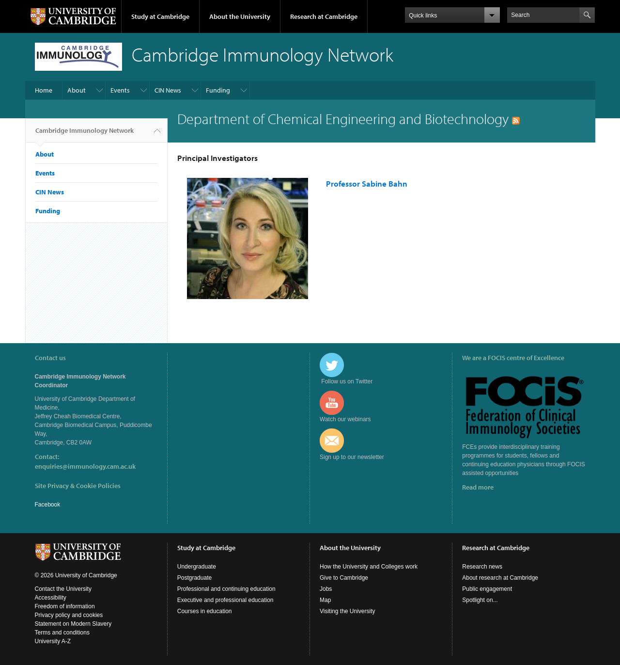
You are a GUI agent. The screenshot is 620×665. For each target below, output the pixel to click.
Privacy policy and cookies (69, 615)
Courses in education (204, 611)
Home (43, 90)
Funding (218, 90)
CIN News (168, 90)
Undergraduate (196, 566)
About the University (239, 16)
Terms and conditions (62, 632)
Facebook (48, 504)
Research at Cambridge (323, 16)
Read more (478, 487)
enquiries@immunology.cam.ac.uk (85, 466)
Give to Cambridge (344, 577)
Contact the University (63, 589)
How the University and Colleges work (369, 566)
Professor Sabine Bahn (366, 183)
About (76, 90)
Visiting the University (347, 611)
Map (325, 600)
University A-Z (53, 641)
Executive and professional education (225, 600)
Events (120, 90)
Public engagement (487, 589)
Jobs (326, 589)
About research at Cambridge (500, 577)
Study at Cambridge (160, 16)
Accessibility (50, 597)
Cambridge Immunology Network (84, 134)
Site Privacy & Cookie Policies (78, 485)
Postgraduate (194, 577)
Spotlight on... (479, 600)
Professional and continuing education (226, 589)
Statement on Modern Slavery (73, 623)
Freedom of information (65, 606)
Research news (482, 566)
